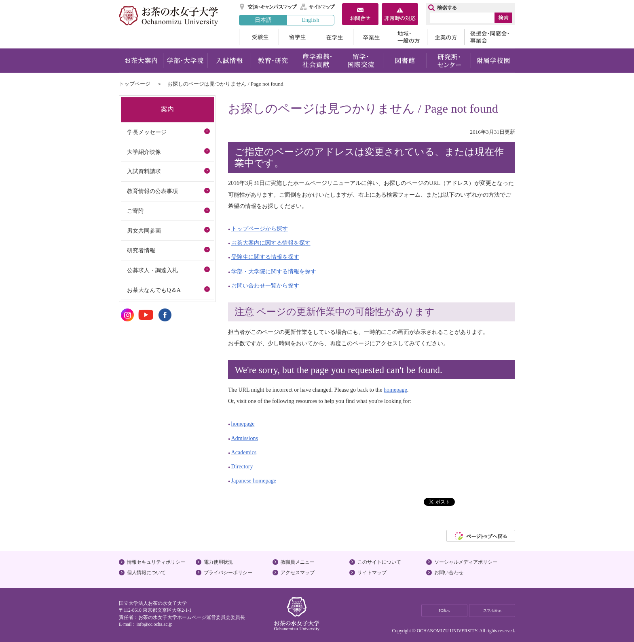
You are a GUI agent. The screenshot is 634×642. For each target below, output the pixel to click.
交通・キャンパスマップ (268, 6)
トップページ (134, 84)
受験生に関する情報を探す (265, 257)
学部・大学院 (185, 60)
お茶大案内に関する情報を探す (271, 242)
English (310, 20)
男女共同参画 (144, 230)
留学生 (297, 37)
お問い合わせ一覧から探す (265, 285)
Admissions (244, 438)
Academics (244, 452)
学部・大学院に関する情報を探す (273, 271)
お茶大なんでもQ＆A (153, 290)
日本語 (263, 20)
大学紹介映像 (144, 152)
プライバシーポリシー (228, 572)
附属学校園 (493, 60)
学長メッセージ (147, 132)
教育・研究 (273, 60)
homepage (395, 389)
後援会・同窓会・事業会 (489, 37)
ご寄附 (135, 211)
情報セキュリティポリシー (156, 562)
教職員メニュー (298, 562)
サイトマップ (318, 6)
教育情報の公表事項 (152, 191)
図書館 (405, 60)
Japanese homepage (253, 480)
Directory (242, 466)
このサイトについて (379, 562)
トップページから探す (259, 228)
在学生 (334, 37)
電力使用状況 (218, 562)
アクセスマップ (298, 572)
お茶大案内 (141, 60)
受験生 (259, 37)
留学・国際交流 (361, 60)
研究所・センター (449, 60)
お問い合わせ (448, 572)
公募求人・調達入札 (152, 270)
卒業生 (371, 37)
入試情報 (229, 60)
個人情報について (146, 572)
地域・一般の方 (408, 37)
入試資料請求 (144, 171)
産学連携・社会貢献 (317, 60)
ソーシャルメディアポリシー (465, 562)
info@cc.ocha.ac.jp (154, 624)
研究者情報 (141, 250)
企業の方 (445, 37)
